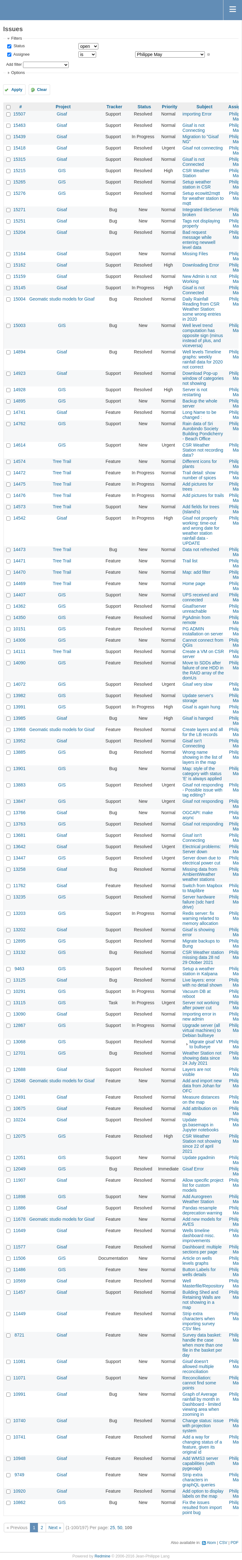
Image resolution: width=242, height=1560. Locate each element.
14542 (19, 518)
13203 (19, 913)
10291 (19, 991)
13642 (19, 846)
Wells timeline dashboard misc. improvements (198, 1235)
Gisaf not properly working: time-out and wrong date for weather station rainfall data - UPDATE (200, 530)
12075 (19, 1136)
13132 (19, 952)
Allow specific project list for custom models (202, 1185)
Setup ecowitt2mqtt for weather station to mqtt (203, 198)
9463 (19, 968)
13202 (19, 929)
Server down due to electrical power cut (201, 860)
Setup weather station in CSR (196, 184)
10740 (19, 1420)
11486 (19, 1269)
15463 (19, 125)
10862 (19, 1502)
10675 (19, 1108)
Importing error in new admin (199, 1016)
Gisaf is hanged (197, 718)
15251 (19, 220)
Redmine (102, 1556)
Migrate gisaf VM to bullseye (205, 1044)
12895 (19, 940)
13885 (19, 752)
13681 (19, 835)
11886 (19, 1207)
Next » (55, 1527)
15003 (19, 325)
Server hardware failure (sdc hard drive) (198, 902)
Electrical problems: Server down (201, 849)
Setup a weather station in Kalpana (199, 971)
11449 (19, 1313)
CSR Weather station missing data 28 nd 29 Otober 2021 (203, 957)
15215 (19, 170)
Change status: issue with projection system (203, 1425)
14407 (19, 594)
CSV (223, 1542)
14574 (19, 461)
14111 (19, 651)
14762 (19, 423)
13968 (19, 729)
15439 (19, 136)
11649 (19, 1230)
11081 (19, 1361)
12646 (19, 1080)
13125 (19, 980)
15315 (19, 159)
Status (18, 46)
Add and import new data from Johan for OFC (202, 1085)
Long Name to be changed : (199, 415)
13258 (19, 869)
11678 (19, 1219)
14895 (19, 400)
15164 (19, 253)
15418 (19, 147)
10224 (19, 1119)
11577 (19, 1246)
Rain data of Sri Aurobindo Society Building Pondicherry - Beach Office (202, 431)
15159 (19, 276)
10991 (19, 1394)
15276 (19, 193)
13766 (19, 812)
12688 (19, 1069)
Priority (169, 106)
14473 (19, 549)
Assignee (21, 54)
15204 (19, 232)
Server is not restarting (194, 392)
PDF (235, 1542)
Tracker (114, 106)
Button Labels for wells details (199, 1272)
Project (63, 106)
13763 (19, 823)
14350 (19, 617)
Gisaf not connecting (202, 147)
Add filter (14, 64)
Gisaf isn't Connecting (193, 743)
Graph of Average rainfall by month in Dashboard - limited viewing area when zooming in (201, 1404)
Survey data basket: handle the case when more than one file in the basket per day (202, 1345)
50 (119, 1527)
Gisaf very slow (197, 684)
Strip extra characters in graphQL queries (198, 1479)
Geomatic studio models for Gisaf (62, 298)
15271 (19, 209)
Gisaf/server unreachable (194, 609)
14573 (19, 506)
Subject (205, 106)
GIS (62, 170)
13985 (19, 718)
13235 (19, 896)
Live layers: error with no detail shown (202, 982)
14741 (19, 412)
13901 (19, 768)
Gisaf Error (193, 1168)
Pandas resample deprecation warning (202, 1210)
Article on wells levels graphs (197, 1261)
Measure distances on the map (201, 1100)
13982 (19, 695)
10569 (19, 1280)
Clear (42, 89)
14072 (19, 684)
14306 (19, 640)
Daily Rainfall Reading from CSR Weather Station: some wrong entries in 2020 (201, 309)
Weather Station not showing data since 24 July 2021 (201, 1058)
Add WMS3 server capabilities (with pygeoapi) (200, 1463)
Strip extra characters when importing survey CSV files (198, 1321)
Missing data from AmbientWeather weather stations (199, 874)
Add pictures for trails (203, 495)
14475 (19, 484)
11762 (19, 885)
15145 (19, 287)
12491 (19, 1097)
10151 (19, 628)
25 (112, 1527)
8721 (19, 1335)
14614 (19, 445)
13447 (19, 857)
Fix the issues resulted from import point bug (202, 1507)
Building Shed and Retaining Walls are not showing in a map (201, 1300)
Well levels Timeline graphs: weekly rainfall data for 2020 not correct (202, 359)
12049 (19, 1168)
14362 (19, 606)
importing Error (197, 113)
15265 (19, 181)
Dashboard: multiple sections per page (202, 1249)
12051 (19, 1157)
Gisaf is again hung (201, 706)
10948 (19, 1458)
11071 (19, 1377)
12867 (19, 1025)
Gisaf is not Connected (193, 162)
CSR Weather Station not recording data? (202, 450)
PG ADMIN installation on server (202, 631)
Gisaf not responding (202, 801)
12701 (19, 1053)
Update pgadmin (198, 1157)
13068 (19, 1041)
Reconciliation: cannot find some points (199, 1382)
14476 (19, 495)
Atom (211, 1542)
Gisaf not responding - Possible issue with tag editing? (202, 789)
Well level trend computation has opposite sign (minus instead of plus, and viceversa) (202, 335)
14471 (19, 560)
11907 (19, 1180)
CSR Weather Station (196, 173)
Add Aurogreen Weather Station (198, 1199)
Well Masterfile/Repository (203, 1283)
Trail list (190, 560)
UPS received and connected (200, 597)
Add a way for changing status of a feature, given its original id (202, 1444)
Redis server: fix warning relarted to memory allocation (200, 918)
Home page (193, 583)
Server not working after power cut (200, 1005)
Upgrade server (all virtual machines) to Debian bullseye (201, 1030)
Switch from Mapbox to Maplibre (202, 888)
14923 (19, 373)
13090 (19, 1014)
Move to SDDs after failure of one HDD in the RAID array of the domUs (203, 670)
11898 (19, 1196)
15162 (19, 265)
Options (18, 72)
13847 (19, 801)
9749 (19, 1474)
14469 (19, 583)
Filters (16, 38)
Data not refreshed (200, 549)
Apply (16, 89)
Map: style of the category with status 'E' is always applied (202, 773)
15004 (19, 298)
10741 (19, 1436)
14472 (19, 472)
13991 (19, 706)
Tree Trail (62, 461)
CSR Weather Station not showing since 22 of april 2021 (201, 1144)
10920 (19, 1491)
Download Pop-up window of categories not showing (203, 378)
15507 (19, 113)
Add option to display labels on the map (202, 1494)
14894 (19, 351)
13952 (19, 740)
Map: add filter (196, 572)
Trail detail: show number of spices (199, 475)
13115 (19, 1002)
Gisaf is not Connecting (193, 128)
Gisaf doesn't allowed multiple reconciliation (198, 1366)
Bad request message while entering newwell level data (198, 240)
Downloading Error (200, 265)
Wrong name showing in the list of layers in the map (202, 757)
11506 (19, 1258)
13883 (19, 784)
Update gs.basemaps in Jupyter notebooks (200, 1124)
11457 (19, 1292)
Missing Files (195, 253)
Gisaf (62, 113)
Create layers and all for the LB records (202, 732)
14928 (19, 389)
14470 (19, 572)
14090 (19, 662)
